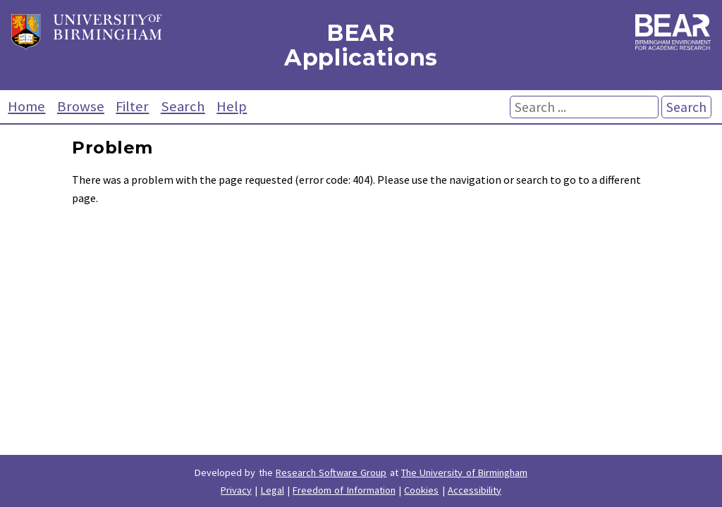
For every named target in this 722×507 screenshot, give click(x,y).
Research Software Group (331, 472)
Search (183, 106)
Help (231, 106)
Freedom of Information (344, 490)
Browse (80, 106)
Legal (272, 490)
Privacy (236, 490)
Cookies (421, 490)
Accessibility (474, 490)
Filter (132, 106)
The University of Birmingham (464, 472)
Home (26, 106)
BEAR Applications (361, 45)
